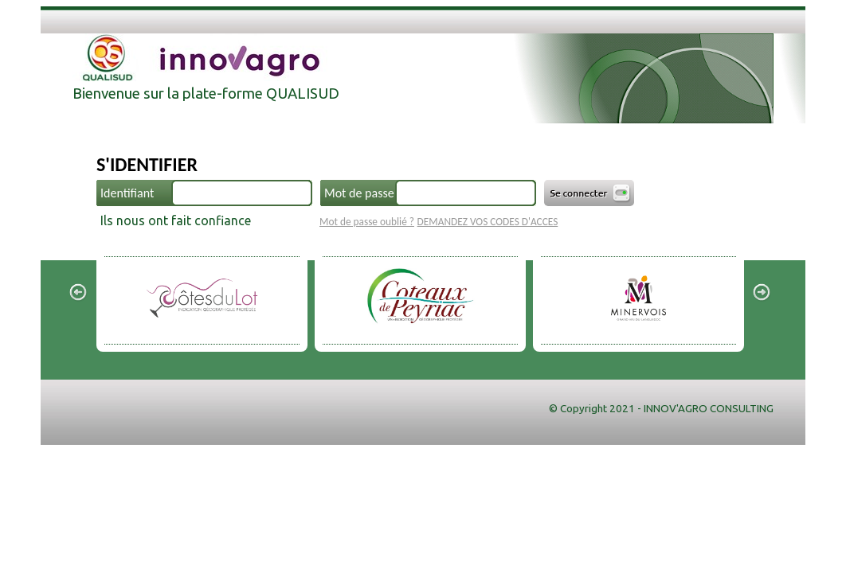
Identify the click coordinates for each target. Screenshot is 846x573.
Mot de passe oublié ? (366, 221)
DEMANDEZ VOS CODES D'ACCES (487, 221)
